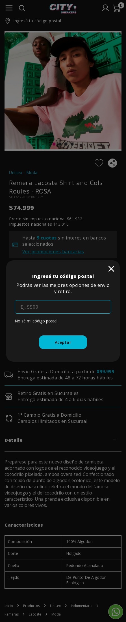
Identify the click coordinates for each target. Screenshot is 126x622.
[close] (111, 269)
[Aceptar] (63, 342)
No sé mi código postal (36, 321)
